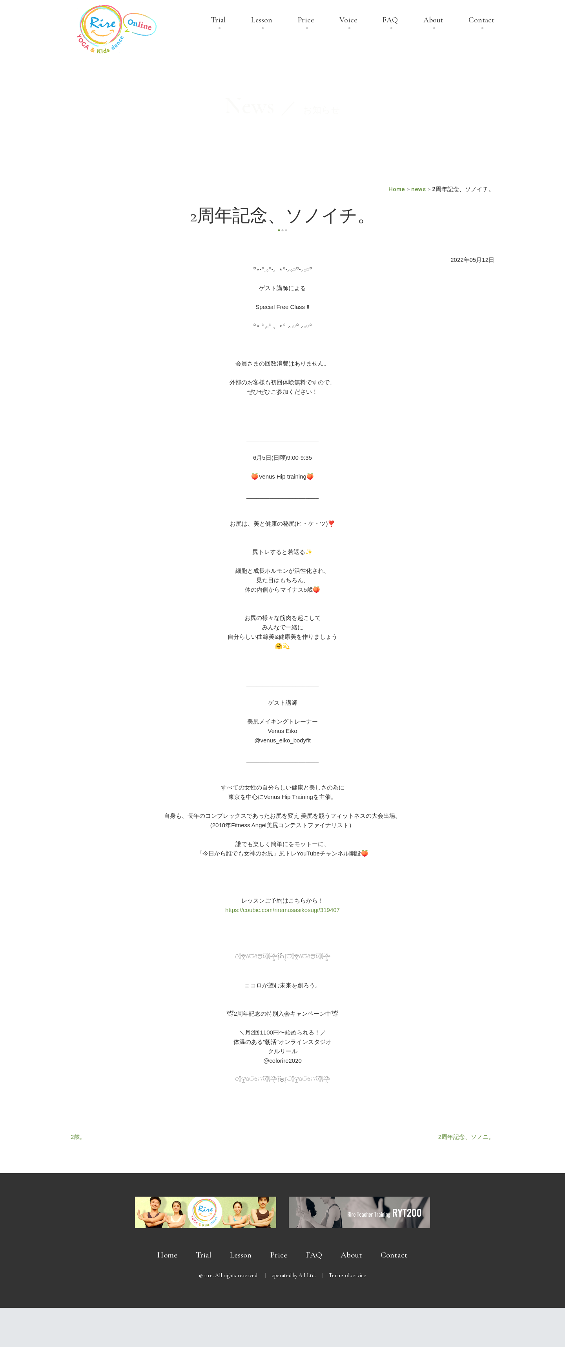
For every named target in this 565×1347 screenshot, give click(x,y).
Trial (218, 20)
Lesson (261, 20)
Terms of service (347, 1275)
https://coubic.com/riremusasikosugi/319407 (282, 910)
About (433, 20)
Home (167, 1255)
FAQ (390, 20)
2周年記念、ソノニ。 (466, 1136)
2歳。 (78, 1136)
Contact (481, 20)
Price (306, 20)
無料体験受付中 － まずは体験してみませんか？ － (282, 1327)
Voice (348, 20)
